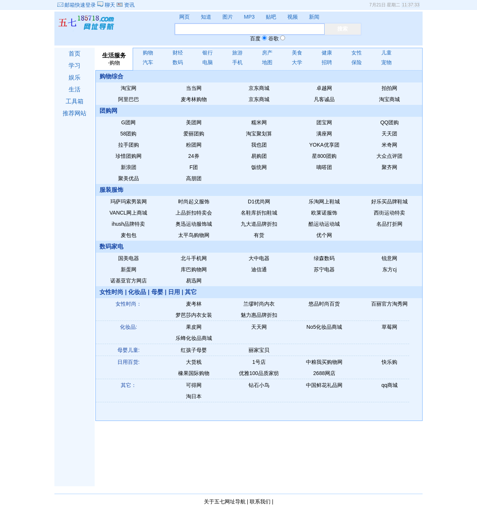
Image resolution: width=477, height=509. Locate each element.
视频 (292, 17)
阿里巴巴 (128, 99)
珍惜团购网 (129, 156)
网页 (184, 17)
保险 (356, 62)
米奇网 (389, 145)
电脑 (207, 62)
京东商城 (259, 88)
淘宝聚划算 (259, 134)
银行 (207, 53)
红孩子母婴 (194, 350)
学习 (74, 65)
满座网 (324, 134)
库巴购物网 (194, 269)
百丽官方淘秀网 (389, 304)
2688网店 (324, 373)
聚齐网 (389, 167)
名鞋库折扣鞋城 (259, 213)
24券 (193, 156)
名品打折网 (389, 224)
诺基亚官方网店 (128, 281)
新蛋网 (128, 269)
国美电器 (128, 258)
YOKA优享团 (324, 145)
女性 (356, 53)
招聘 (327, 62)
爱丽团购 (193, 134)
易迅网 (194, 281)
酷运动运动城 (324, 224)
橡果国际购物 (193, 373)
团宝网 (324, 122)
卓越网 (324, 88)
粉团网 (194, 145)
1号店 (259, 362)
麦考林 (194, 304)
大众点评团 (389, 156)
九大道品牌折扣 (259, 224)
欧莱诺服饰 (324, 213)
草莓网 (389, 327)
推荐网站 (74, 113)
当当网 (194, 88)
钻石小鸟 (259, 385)
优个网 (324, 235)
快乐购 (389, 362)
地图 (267, 62)
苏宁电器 (324, 269)
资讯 (126, 5)
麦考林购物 (194, 99)
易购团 (259, 156)
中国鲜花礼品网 (324, 385)
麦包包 (128, 235)
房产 (267, 53)
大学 (297, 62)
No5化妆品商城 (324, 327)
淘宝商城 (389, 99)
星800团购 (324, 156)
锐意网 (389, 258)
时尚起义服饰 (193, 201)
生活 (74, 89)
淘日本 (194, 396)
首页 (74, 53)
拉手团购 (128, 145)
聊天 (107, 5)
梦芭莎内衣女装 (194, 315)
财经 (178, 53)
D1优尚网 (259, 201)
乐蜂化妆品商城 (194, 338)
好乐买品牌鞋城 (389, 201)
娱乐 (74, 77)
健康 (327, 53)
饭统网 (259, 167)
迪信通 (259, 269)
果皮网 (194, 327)
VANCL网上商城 (129, 213)
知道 (206, 17)
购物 (148, 53)
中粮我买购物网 (324, 362)
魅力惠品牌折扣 (259, 315)
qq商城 (390, 385)
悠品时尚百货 (324, 304)
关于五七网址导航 (225, 502)
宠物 (386, 62)
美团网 (194, 122)
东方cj (389, 269)
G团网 (128, 122)
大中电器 (259, 258)
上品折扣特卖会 (194, 213)
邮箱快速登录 (76, 5)
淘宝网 (128, 88)
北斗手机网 (194, 258)
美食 (297, 53)
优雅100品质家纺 (259, 373)
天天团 (389, 134)
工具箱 (74, 101)
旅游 (237, 53)
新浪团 (128, 167)
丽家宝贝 (259, 350)
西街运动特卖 (389, 213)
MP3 (249, 17)
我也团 (259, 145)
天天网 (259, 327)
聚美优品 (128, 178)
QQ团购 (389, 122)
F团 (194, 167)
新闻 (314, 17)
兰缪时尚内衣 (259, 304)
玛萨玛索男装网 (128, 201)
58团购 (128, 134)
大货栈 (194, 362)
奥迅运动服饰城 (194, 224)
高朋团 (194, 178)
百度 (255, 38)
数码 (178, 62)
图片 (227, 17)
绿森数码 (324, 258)
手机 (237, 62)
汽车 (148, 62)
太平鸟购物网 (193, 235)
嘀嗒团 (324, 167)
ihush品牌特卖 (128, 224)
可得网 (194, 385)
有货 (259, 235)
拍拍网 (389, 88)
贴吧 (271, 17)
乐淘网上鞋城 (324, 201)
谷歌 (273, 38)
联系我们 (260, 502)
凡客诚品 (324, 99)
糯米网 (259, 122)
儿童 (386, 53)
